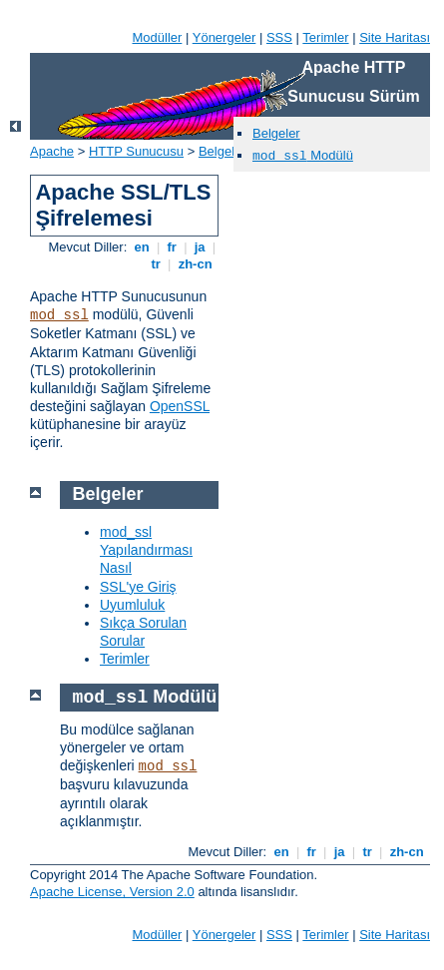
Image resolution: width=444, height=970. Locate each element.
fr (172, 247)
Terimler (325, 37)
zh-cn (195, 263)
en (142, 247)
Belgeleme (229, 151)
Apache (52, 151)
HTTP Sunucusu (136, 151)
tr (156, 263)
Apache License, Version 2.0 (112, 891)
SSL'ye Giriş (138, 587)
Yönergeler (224, 37)
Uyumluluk (132, 605)
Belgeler (276, 133)
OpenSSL (180, 406)
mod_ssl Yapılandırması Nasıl (146, 550)
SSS (279, 37)
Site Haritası (394, 37)
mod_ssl (59, 315)
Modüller (158, 37)
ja (200, 247)
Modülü (302, 155)
